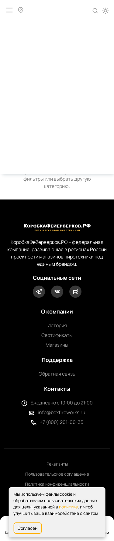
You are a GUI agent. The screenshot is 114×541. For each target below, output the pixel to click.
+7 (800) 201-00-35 (61, 422)
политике (68, 507)
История (57, 325)
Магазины (57, 345)
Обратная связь (57, 373)
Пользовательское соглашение (57, 474)
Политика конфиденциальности (57, 484)
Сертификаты (57, 335)
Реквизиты (57, 464)
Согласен (27, 528)
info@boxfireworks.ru (61, 412)
